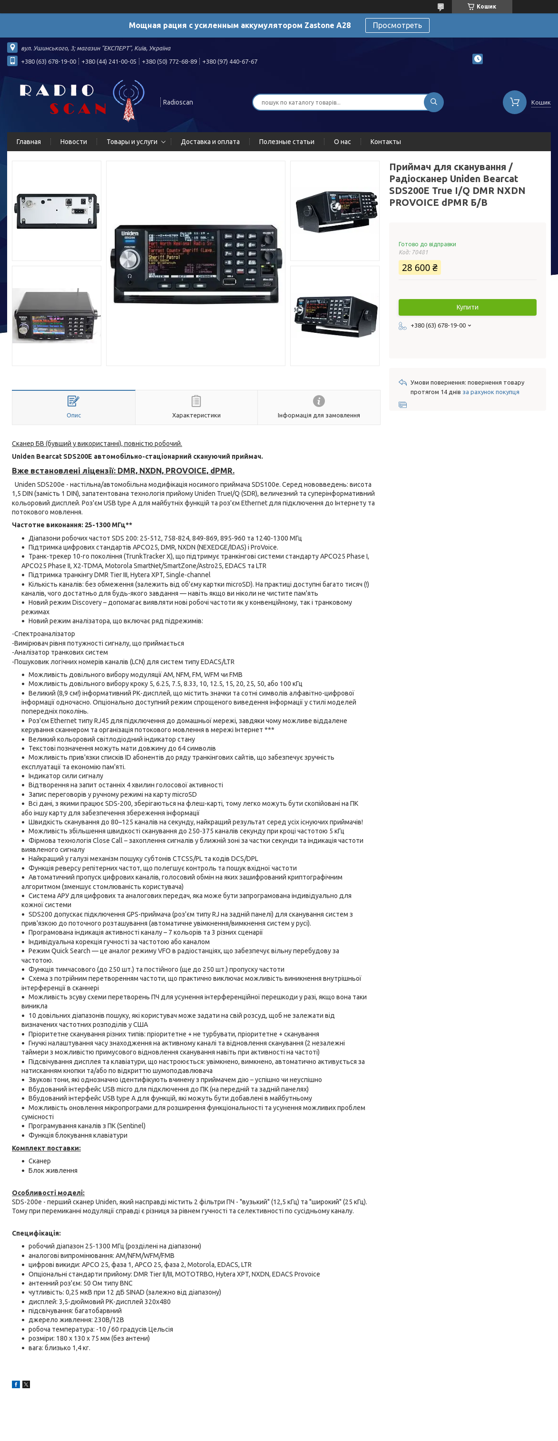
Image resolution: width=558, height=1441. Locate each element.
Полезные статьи (286, 141)
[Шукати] (434, 102)
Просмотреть (397, 25)
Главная (29, 141)
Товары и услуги (132, 141)
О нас (342, 141)
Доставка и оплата (210, 141)
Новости (73, 141)
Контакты (386, 141)
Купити (468, 307)
